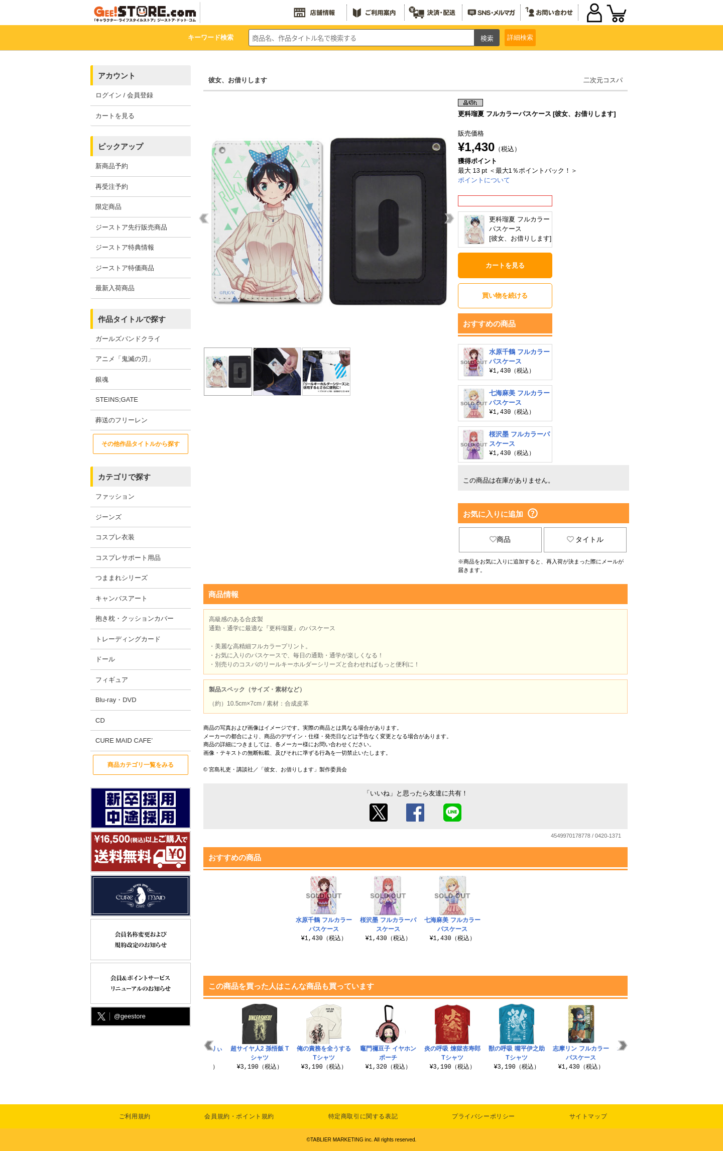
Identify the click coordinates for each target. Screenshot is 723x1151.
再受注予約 (111, 186)
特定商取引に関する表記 (363, 1116)
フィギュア (111, 679)
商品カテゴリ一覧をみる (140, 764)
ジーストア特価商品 (124, 268)
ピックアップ (120, 146)
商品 (500, 539)
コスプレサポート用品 (128, 557)
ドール (105, 659)
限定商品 (108, 206)
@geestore (120, 1016)
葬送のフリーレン (121, 420)
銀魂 (101, 379)
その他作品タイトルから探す (140, 443)
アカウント (117, 75)
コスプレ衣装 (115, 537)
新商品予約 (111, 166)
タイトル (585, 539)
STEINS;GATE (116, 399)
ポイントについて (484, 180)
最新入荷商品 (115, 288)
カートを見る (115, 116)
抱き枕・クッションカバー (134, 618)
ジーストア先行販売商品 (131, 227)
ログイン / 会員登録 (124, 95)
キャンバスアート (121, 598)
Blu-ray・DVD (116, 700)
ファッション (115, 496)
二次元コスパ (603, 80)
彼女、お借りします (237, 80)
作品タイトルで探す (132, 319)
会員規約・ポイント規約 (239, 1116)
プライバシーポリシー (483, 1116)
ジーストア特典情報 (124, 247)
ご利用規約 (135, 1116)
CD (100, 720)
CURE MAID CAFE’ (124, 740)
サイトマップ (588, 1116)
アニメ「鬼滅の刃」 (124, 359)
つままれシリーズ (121, 578)
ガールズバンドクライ (128, 338)
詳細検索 (520, 37)
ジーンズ (108, 517)
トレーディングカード (128, 639)
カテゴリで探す (124, 477)
